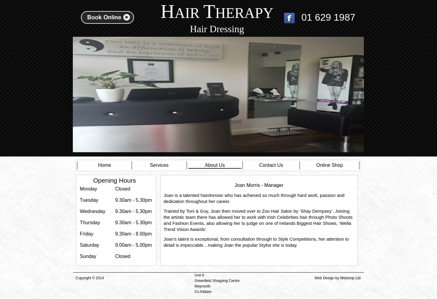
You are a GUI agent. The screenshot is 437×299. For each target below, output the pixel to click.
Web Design (324, 278)
